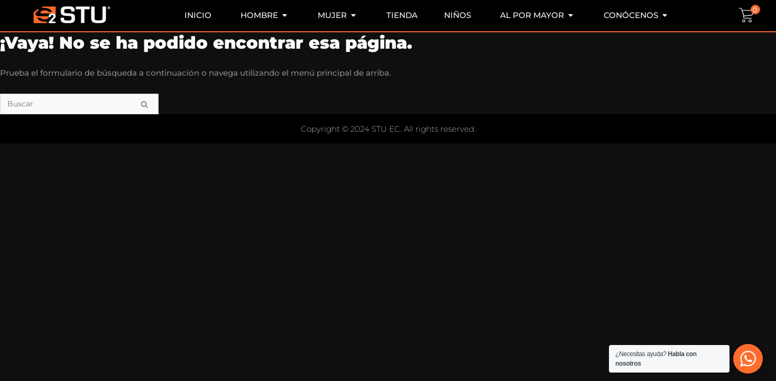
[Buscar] (79, 104)
